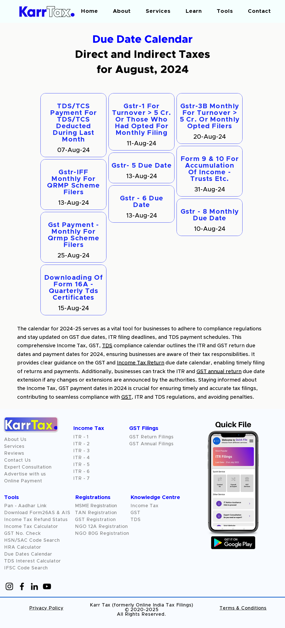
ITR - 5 (81, 464)
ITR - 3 (81, 451)
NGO (81, 526)
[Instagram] (9, 586)
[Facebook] (22, 586)
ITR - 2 (81, 444)
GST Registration (95, 519)
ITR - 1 (81, 437)
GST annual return (219, 371)
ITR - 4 (81, 458)
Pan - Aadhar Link (25, 506)
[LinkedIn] (34, 586)
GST (126, 397)
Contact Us (17, 460)
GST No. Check (22, 533)
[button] (121, 11)
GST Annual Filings (151, 444)
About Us (15, 439)
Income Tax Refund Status (36, 519)
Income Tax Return (140, 362)
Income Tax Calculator (31, 526)
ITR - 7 (81, 478)
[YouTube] (47, 586)
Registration (113, 526)
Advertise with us (25, 474)
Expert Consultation (28, 467)
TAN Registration (96, 513)
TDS (107, 345)
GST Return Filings (151, 437)
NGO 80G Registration (102, 533)
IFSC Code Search (26, 568)
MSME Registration (96, 506)
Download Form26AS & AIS (37, 513)
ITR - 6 (81, 471)
